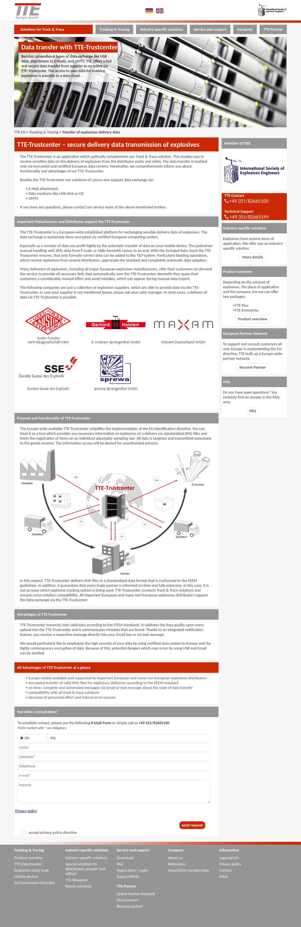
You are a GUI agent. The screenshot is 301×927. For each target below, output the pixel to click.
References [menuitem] (177, 864)
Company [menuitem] (245, 29)
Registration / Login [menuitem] (132, 870)
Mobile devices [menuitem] (26, 876)
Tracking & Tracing (43, 132)
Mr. (26, 738)
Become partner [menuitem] (130, 906)
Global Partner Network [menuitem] (136, 893)
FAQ (252, 410)
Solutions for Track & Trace (42, 29)
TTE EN (20, 132)
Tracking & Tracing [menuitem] (114, 29)
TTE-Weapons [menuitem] (76, 880)
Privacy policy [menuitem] (230, 864)
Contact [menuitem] (225, 870)
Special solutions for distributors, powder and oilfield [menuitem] (85, 869)
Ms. (52, 738)
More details (252, 257)
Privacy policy (26, 811)
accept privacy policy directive (49, 832)
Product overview (252, 319)
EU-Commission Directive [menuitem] (34, 882)
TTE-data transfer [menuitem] (28, 864)
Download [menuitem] (125, 857)
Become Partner (252, 367)
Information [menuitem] (229, 850)
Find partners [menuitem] (127, 900)
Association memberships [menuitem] (188, 870)
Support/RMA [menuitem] (128, 876)
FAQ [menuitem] (120, 864)
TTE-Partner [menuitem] (273, 29)
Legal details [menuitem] (229, 857)
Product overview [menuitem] (28, 857)
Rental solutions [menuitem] (78, 886)
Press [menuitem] (223, 876)
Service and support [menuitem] (210, 29)
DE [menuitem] (150, 10)
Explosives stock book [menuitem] (31, 870)
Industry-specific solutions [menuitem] (161, 29)
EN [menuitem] (161, 10)
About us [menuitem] (175, 857)
